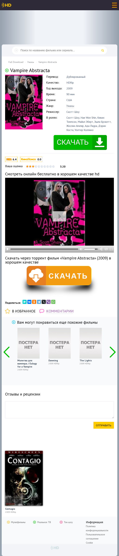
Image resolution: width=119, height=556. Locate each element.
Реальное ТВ (44, 522)
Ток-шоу (68, 522)
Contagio (10, 508)
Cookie (89, 542)
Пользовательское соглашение (95, 536)
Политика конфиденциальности (97, 528)
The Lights (86, 360)
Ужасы (70, 106)
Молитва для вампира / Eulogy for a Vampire (27, 363)
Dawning (53, 360)
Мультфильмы (18, 522)
